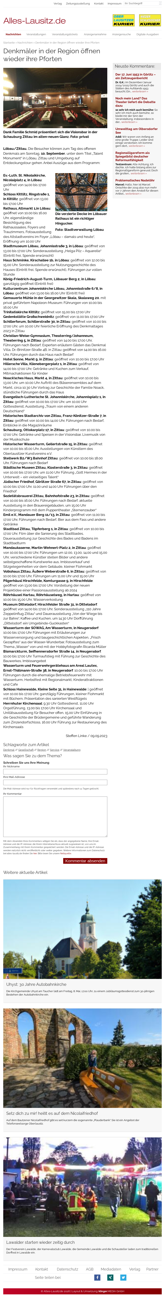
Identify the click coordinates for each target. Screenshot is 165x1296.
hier (35, 853)
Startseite (9, 42)
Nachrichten (25, 42)
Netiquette (65, 853)
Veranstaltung (71, 749)
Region (41, 749)
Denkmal (8, 749)
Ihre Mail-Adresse (14, 777)
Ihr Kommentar (12, 793)
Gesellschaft (26, 749)
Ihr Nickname (11, 766)
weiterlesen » (140, 91)
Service (54, 749)
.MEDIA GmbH (111, 1291)
